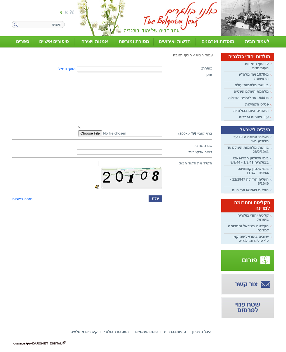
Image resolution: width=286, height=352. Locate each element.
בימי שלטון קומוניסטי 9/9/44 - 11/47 (253, 171)
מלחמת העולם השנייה (251, 91)
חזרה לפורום (22, 199)
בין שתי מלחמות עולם (252, 85)
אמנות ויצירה (94, 41)
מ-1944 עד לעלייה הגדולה (248, 98)
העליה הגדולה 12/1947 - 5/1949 (249, 181)
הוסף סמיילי (67, 69)
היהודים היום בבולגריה (251, 111)
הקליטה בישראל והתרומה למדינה (248, 228)
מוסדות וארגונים (217, 41)
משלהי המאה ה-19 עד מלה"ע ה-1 (251, 139)
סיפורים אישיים (54, 41)
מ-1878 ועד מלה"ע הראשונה (254, 76)
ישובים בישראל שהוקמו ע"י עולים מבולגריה (250, 238)
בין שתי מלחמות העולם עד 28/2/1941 (248, 149)
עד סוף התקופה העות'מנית (256, 66)
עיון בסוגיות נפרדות (254, 117)
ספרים (22, 41)
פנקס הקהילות (257, 104)
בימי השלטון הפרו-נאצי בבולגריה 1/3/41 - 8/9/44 (249, 160)
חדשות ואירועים (174, 41)
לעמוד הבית (257, 41)
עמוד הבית (204, 55)
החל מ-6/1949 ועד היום (250, 190)
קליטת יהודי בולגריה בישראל (253, 217)
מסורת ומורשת (134, 41)
